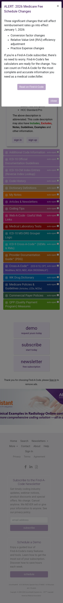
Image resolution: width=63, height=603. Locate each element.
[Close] (58, 6)
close (54, 100)
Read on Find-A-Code (31, 86)
